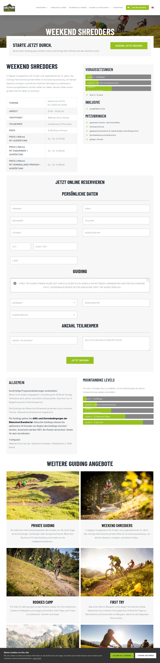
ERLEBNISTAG (64, 642)
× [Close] (148, 280)
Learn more (37, 658)
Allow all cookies (122, 655)
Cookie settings (146, 655)
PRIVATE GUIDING (43, 525)
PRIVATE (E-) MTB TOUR (127, 642)
